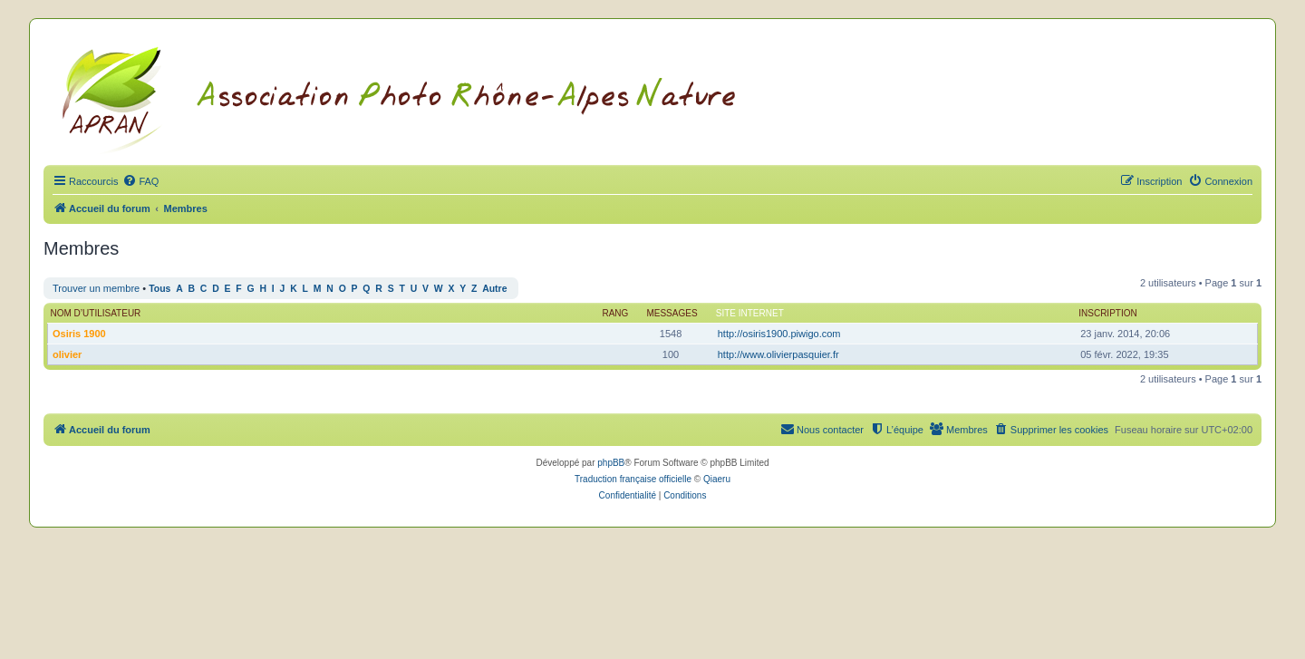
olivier (67, 354)
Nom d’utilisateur (96, 313)
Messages (671, 313)
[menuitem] (140, 181)
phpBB (610, 463)
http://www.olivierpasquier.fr (778, 354)
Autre (494, 289)
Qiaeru (716, 479)
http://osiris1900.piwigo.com (779, 333)
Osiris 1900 (79, 333)
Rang (615, 313)
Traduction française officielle (633, 479)
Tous (159, 289)
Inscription (1107, 313)
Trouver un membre (96, 288)
